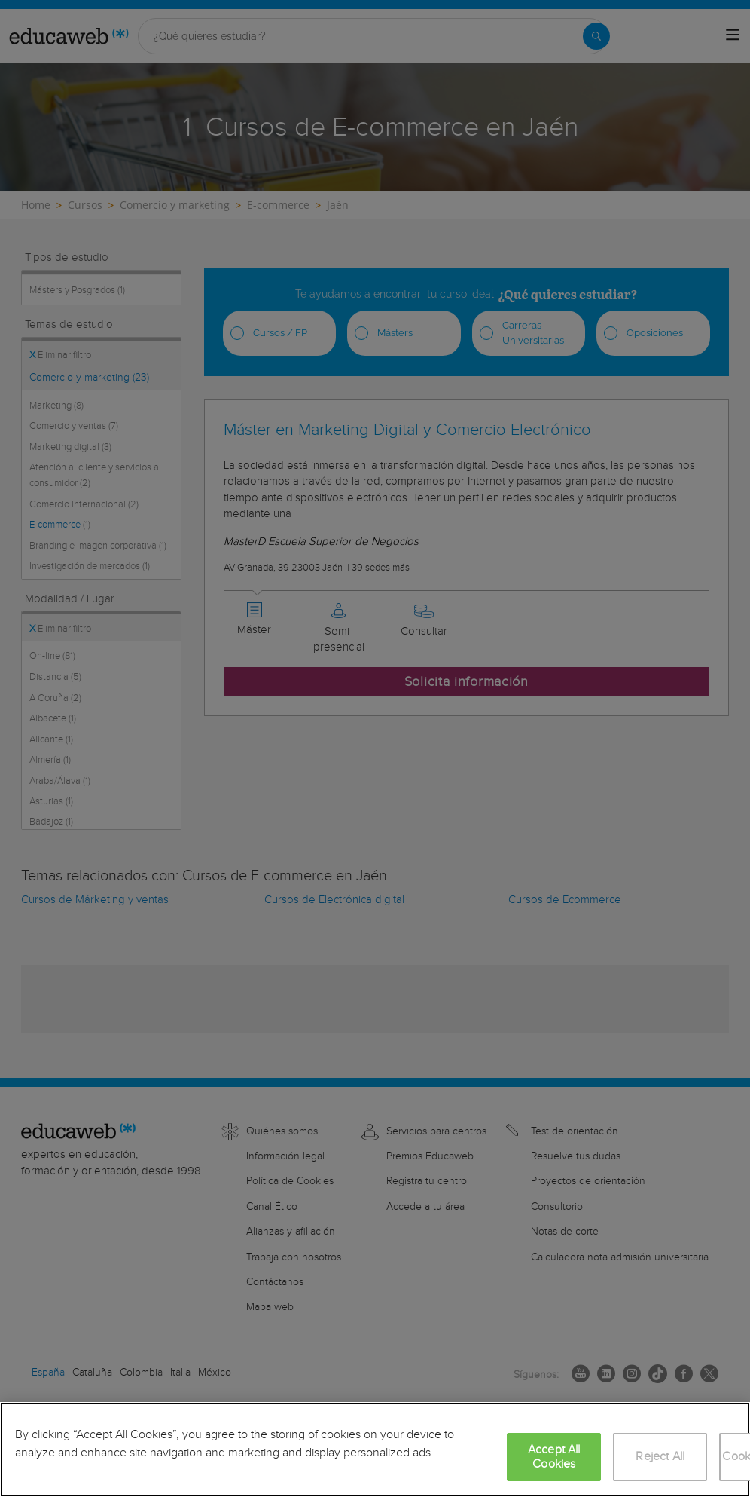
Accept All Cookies (554, 1457)
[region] (375, 1449)
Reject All (660, 1457)
